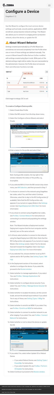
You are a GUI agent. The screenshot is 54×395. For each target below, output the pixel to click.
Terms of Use (6, 392)
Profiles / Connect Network (22, 216)
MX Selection (22, 187)
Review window (26, 269)
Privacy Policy (12, 392)
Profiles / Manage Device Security (32, 286)
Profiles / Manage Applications (27, 276)
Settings (44, 203)
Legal (3, 392)
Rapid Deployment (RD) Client (29, 206)
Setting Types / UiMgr (34, 298)
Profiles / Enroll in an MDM (22, 308)
